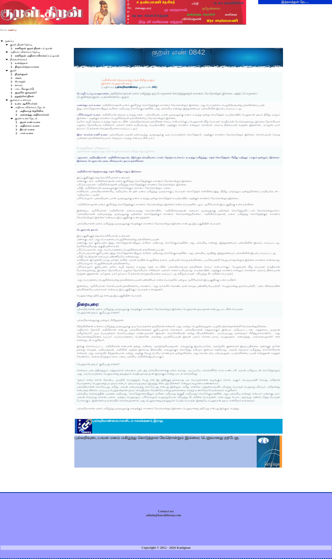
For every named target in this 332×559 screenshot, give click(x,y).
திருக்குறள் (21, 74)
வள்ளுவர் (21, 63)
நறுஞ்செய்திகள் (24, 96)
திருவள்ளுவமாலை (27, 66)
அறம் (18, 77)
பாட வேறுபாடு (24, 89)
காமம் (18, 85)
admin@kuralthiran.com (163, 515)
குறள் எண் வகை (30, 122)
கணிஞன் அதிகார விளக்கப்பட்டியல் (37, 55)
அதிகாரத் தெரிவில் (31, 111)
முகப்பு (9, 41)
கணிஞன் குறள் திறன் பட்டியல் (33, 48)
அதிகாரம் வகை (29, 125)
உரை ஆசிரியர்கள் (26, 103)
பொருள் (20, 81)
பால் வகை (26, 133)
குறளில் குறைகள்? (26, 92)
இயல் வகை (27, 129)
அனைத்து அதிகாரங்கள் (34, 114)
